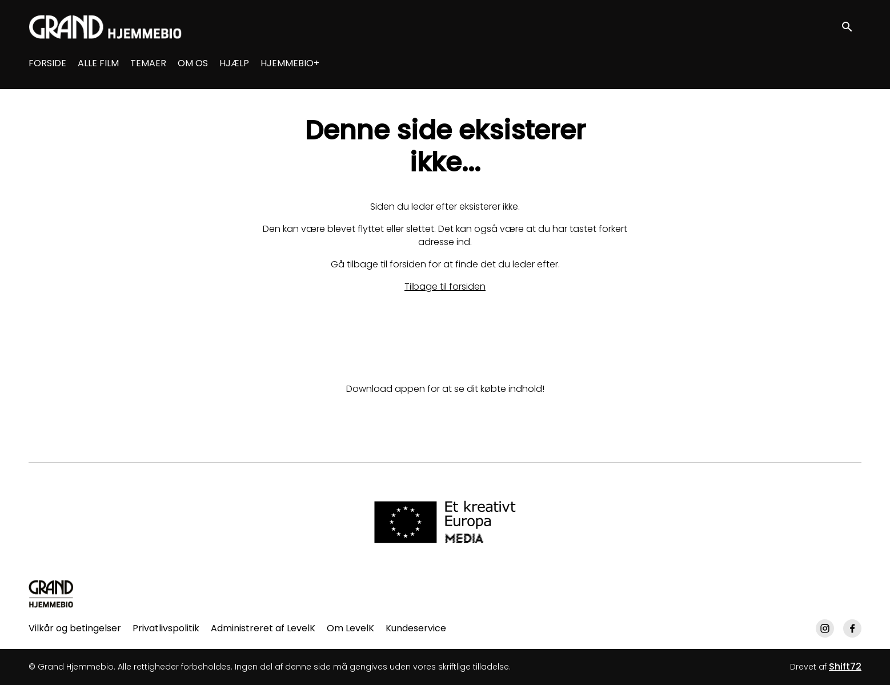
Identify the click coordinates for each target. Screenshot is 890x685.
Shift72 (845, 666)
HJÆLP (234, 63)
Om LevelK (350, 628)
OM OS (193, 63)
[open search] (851, 26)
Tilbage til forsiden (445, 286)
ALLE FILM (98, 63)
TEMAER (148, 63)
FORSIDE (47, 63)
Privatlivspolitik (166, 628)
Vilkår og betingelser (75, 628)
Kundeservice (416, 628)
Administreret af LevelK (263, 628)
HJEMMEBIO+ (289, 63)
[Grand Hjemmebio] (51, 593)
